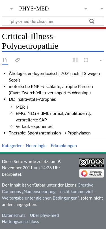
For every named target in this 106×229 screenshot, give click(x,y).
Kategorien (12, 145)
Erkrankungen (64, 145)
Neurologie (36, 145)
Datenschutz (14, 215)
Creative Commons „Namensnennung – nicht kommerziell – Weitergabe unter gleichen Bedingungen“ (49, 191)
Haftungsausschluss (20, 221)
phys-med (34, 7)
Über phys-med (44, 215)
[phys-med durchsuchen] (53, 20)
